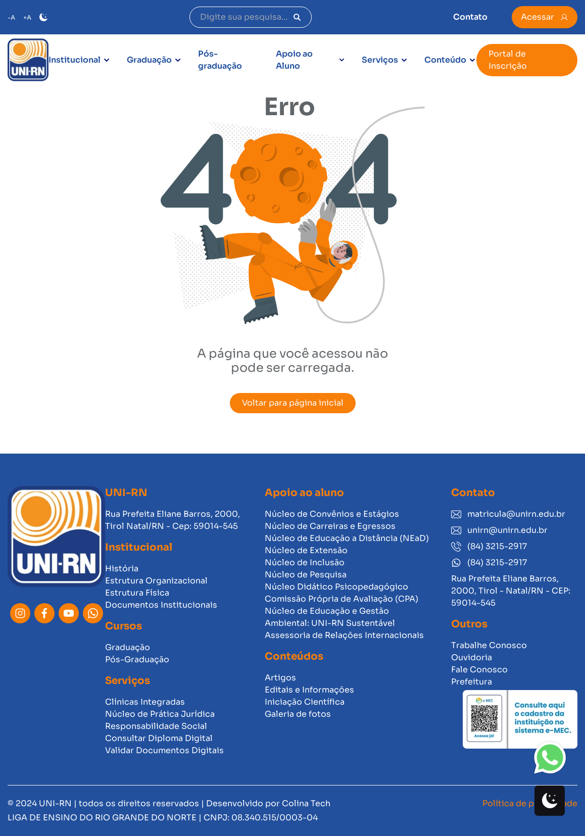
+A (27, 17)
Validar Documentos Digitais (164, 750)
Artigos (280, 677)
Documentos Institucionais (161, 605)
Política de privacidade (529, 803)
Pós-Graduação (137, 659)
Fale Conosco (479, 669)
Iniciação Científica (305, 702)
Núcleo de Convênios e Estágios (332, 514)
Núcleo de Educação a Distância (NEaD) (347, 538)
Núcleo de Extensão (306, 550)
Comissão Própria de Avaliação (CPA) (341, 599)
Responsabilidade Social (156, 726)
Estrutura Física (137, 592)
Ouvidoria (471, 657)
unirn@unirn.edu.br (499, 530)
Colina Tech (306, 803)
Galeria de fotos (298, 714)
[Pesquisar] (297, 17)
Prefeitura (471, 681)
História (121, 568)
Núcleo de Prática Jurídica (160, 714)
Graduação (149, 60)
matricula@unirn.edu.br (508, 514)
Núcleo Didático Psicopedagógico (336, 586)
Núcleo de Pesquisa (306, 574)
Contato (470, 17)
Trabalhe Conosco (489, 645)
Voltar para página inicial (293, 403)
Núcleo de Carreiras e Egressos (330, 526)
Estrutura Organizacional (156, 580)
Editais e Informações (309, 689)
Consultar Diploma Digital (159, 738)
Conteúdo (445, 60)
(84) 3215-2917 (489, 546)
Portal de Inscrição (508, 59)
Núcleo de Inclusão (305, 562)
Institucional (74, 60)
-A (11, 17)
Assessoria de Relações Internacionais (344, 635)
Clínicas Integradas (145, 702)
